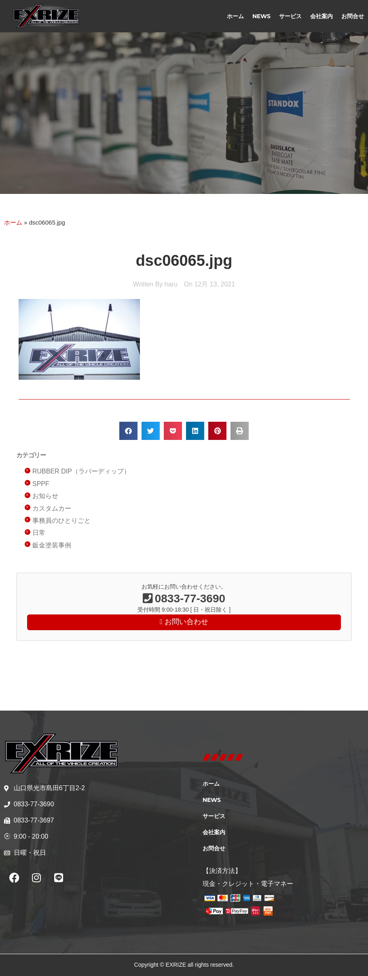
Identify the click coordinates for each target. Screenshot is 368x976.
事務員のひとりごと (61, 520)
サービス (290, 16)
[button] (128, 431)
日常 (38, 532)
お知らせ (45, 495)
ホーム (235, 16)
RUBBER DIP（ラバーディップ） (81, 471)
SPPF (40, 483)
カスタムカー (51, 508)
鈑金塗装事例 (51, 545)
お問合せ (352, 16)
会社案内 (321, 16)
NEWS (261, 16)
